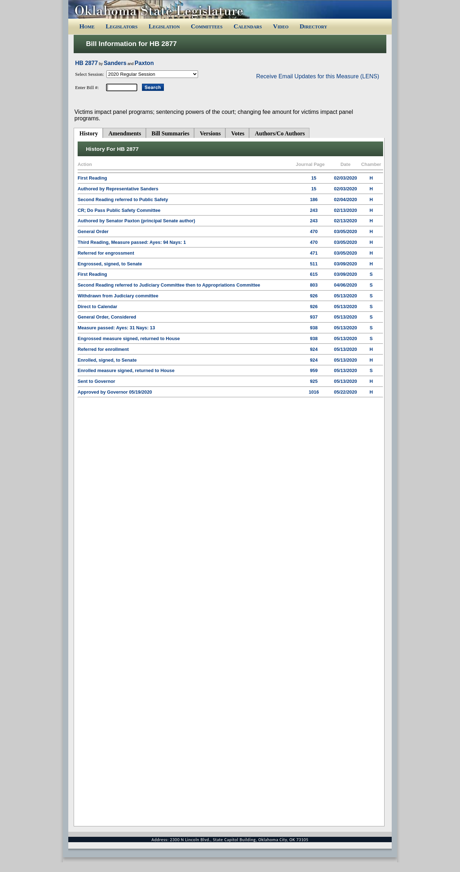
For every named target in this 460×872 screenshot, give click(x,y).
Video (280, 26)
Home (87, 26)
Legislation (164, 26)
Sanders (115, 63)
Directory (313, 26)
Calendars (248, 26)
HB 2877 (86, 63)
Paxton (144, 63)
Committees (206, 26)
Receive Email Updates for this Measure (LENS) (317, 76)
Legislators (122, 26)
